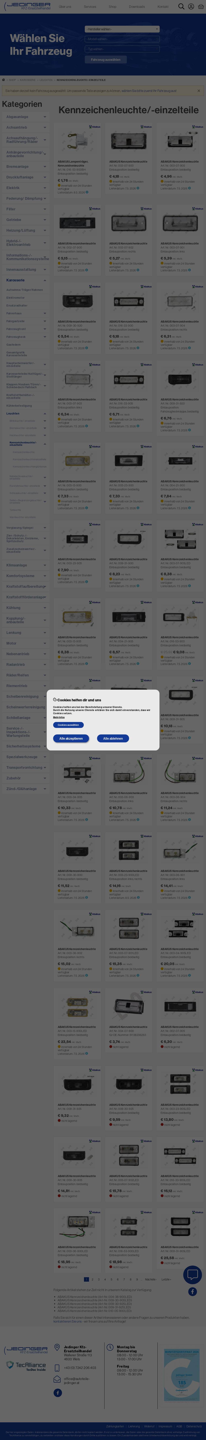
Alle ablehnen (113, 738)
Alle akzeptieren (71, 738)
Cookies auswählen (68, 724)
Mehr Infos (59, 717)
